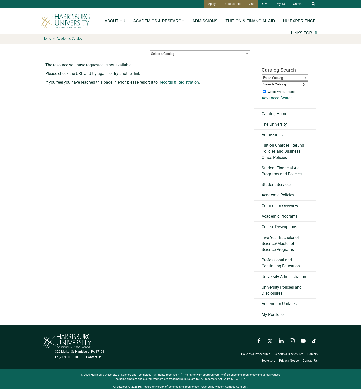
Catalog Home (274, 113)
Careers (312, 354)
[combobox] (200, 53)
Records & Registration (179, 82)
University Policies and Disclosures (282, 290)
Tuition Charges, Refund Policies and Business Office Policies (283, 151)
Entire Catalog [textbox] (273, 77)
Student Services (276, 184)
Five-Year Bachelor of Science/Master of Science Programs (280, 243)
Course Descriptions (279, 226)
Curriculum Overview (280, 205)
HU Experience (299, 21)
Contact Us (93, 357)
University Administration (284, 276)
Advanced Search (277, 98)
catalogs (122, 386)
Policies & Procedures (255, 354)
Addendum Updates (279, 303)
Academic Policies (278, 195)
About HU (115, 21)
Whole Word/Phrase (281, 91)
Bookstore (268, 360)
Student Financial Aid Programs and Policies (282, 171)
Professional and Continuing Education (281, 263)
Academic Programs (280, 216)
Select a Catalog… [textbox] (163, 53)
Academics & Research (158, 21)
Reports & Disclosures (288, 354)
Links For (301, 33)
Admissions (204, 21)
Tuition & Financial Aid (250, 21)
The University (274, 124)
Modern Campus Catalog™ (231, 386)
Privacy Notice (289, 360)
